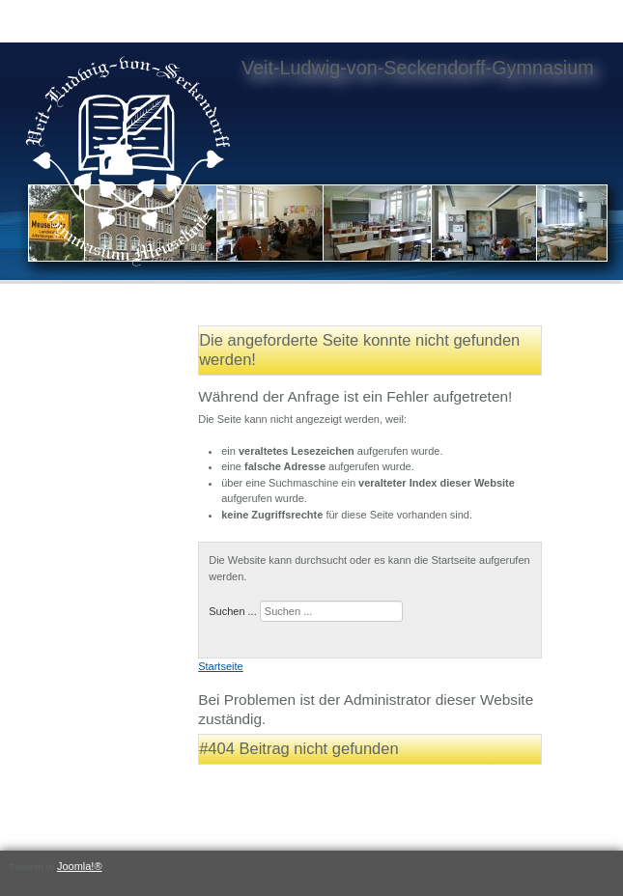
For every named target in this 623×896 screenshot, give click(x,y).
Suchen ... (233, 611)
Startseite (220, 666)
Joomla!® (79, 866)
